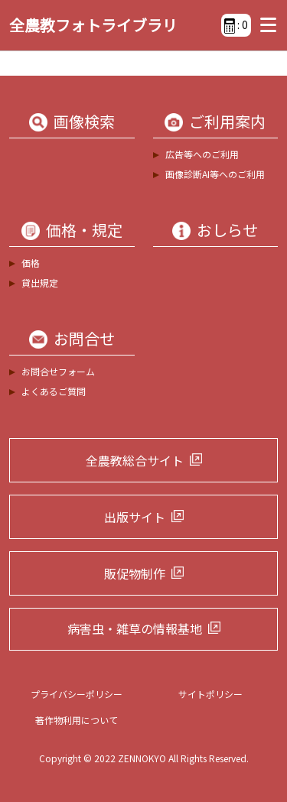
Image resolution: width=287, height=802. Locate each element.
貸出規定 (39, 282)
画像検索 (84, 121)
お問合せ (84, 339)
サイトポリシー (210, 693)
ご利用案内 (227, 121)
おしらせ (227, 230)
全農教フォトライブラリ (93, 25)
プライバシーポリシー (76, 693)
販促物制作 (134, 573)
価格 (30, 262)
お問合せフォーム (58, 371)
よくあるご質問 (53, 391)
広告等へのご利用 (202, 154)
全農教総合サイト (135, 460)
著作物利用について (76, 719)
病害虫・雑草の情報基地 (134, 628)
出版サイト (134, 517)
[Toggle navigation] (264, 25)
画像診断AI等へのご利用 (215, 173)
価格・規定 (84, 230)
